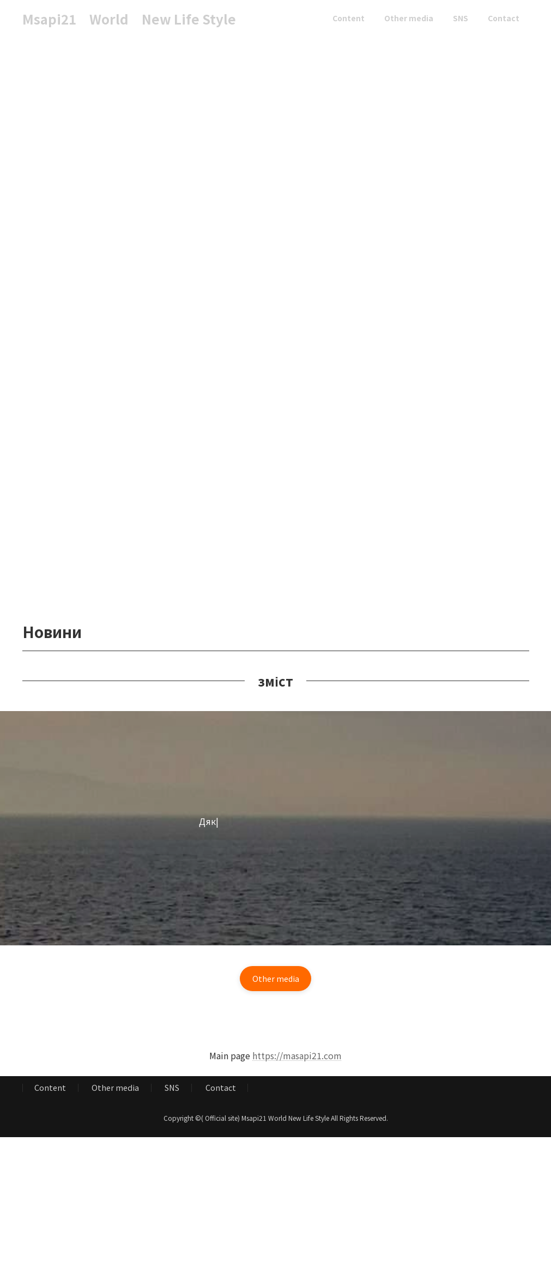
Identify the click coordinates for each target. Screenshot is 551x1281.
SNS (172, 1091)
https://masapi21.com (297, 1058)
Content (50, 1091)
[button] (276, 980)
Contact (220, 1091)
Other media (115, 1091)
